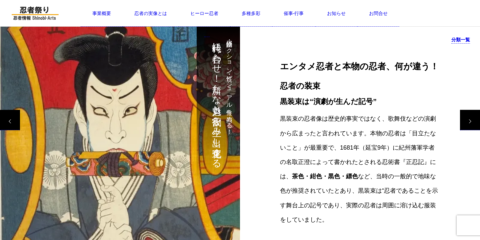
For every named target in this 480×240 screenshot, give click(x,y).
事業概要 (101, 13)
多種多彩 (251, 13)
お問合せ (378, 13)
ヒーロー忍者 (204, 13)
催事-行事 (294, 13)
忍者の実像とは (150, 13)
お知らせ (336, 13)
